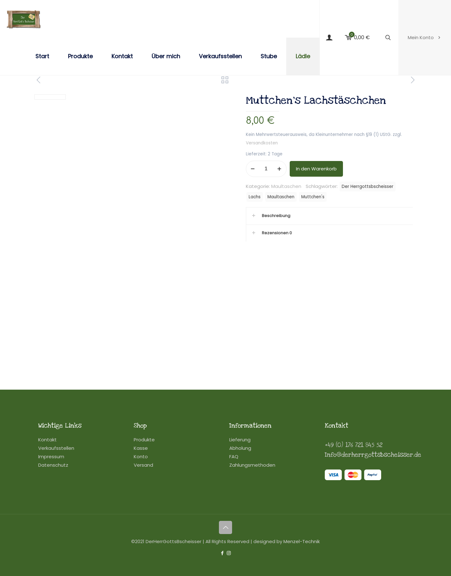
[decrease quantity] (252, 168)
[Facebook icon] (222, 553)
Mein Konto (425, 37)
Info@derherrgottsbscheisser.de (373, 455)
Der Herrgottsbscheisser (367, 186)
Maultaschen (286, 186)
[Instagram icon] (228, 553)
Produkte (144, 439)
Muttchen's (312, 197)
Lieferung (240, 439)
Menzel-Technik (301, 541)
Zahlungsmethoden (252, 465)
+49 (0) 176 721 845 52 (353, 445)
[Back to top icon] (225, 527)
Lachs (255, 197)
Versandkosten (262, 143)
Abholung (240, 448)
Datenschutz (53, 465)
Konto (141, 456)
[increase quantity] (279, 168)
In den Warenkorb (316, 168)
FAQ (233, 456)
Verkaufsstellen (56, 448)
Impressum (51, 456)
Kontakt (47, 439)
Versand (143, 465)
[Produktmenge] (266, 169)
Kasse (141, 448)
